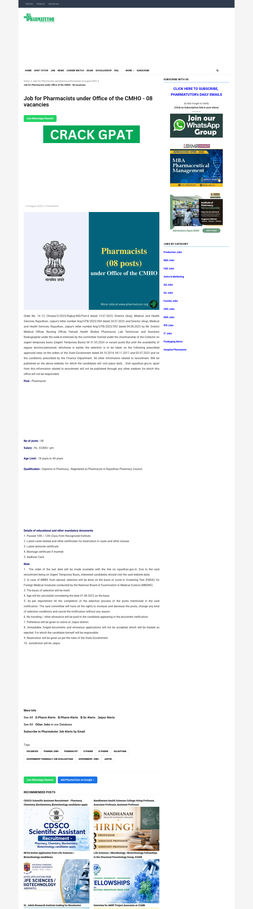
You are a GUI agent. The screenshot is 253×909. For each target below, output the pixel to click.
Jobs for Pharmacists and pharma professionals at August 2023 (65, 81)
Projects (41, 3)
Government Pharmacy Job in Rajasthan (50, 759)
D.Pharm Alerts (45, 717)
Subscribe (157, 71)
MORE (142, 71)
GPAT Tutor (43, 71)
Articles (29, 3)
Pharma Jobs (51, 751)
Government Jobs (89, 759)
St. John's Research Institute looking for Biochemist (52, 905)
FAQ (128, 71)
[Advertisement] (144, 36)
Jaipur (108, 759)
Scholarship (113, 71)
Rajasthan (120, 751)
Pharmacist (71, 751)
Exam (98, 71)
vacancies (32, 751)
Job (56, 71)
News (66, 71)
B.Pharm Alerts (68, 717)
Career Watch (82, 71)
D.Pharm (88, 751)
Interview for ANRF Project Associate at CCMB (119, 905)
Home (29, 71)
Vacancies (53, 3)
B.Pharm (103, 751)
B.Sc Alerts (87, 717)
